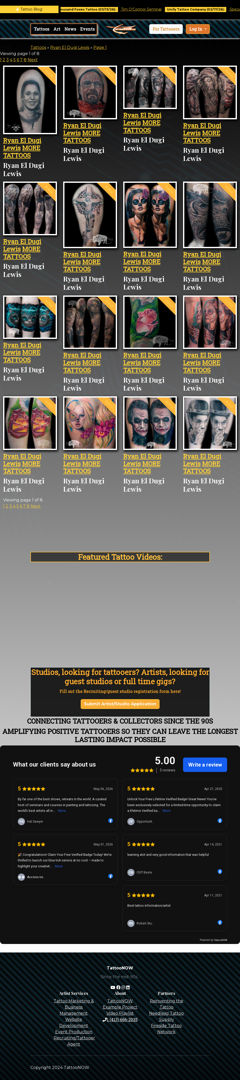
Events (87, 29)
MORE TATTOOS (21, 151)
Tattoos (41, 29)
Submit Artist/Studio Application (120, 703)
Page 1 (100, 47)
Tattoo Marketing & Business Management (74, 1007)
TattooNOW (120, 1000)
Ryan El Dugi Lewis (69, 47)
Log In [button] (196, 29)
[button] (166, 29)
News (70, 29)
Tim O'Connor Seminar (150, 9)
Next (33, 59)
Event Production (73, 1031)
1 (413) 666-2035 (120, 1019)
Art (56, 29)
